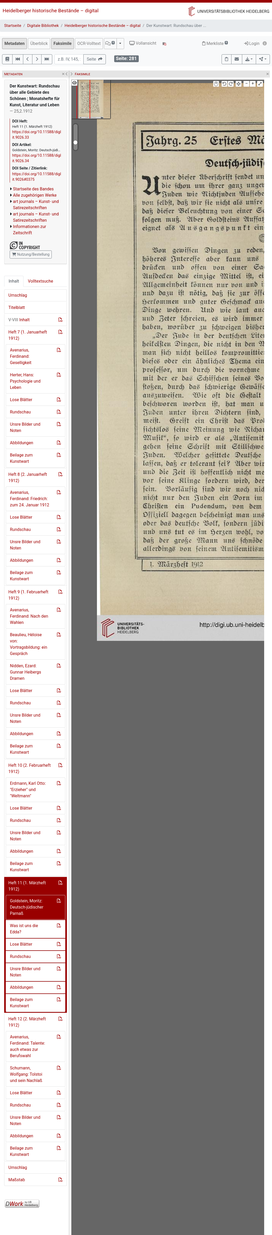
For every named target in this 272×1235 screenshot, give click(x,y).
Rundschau (20, 411)
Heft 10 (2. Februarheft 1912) (29, 768)
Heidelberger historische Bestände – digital (51, 11)
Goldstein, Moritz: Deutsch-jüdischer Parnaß (26, 907)
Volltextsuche (40, 281)
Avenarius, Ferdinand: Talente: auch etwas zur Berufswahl (27, 1046)
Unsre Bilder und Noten (25, 427)
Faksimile (63, 43)
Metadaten (14, 43)
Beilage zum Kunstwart (21, 458)
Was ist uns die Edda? (24, 928)
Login (251, 43)
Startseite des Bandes (33, 188)
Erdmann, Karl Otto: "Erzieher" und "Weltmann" (28, 789)
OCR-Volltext (89, 43)
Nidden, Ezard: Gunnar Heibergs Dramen (25, 672)
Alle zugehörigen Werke (35, 195)
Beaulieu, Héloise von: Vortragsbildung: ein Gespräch (28, 644)
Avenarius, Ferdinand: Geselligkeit (20, 356)
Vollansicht (142, 43)
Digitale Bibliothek (43, 25)
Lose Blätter (21, 399)
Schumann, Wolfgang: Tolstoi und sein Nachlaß (26, 1074)
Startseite (12, 25)
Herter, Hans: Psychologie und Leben (25, 381)
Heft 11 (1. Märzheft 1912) (27, 886)
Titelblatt (16, 307)
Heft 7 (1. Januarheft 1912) (27, 335)
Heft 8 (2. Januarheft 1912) (27, 477)
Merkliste (215, 43)
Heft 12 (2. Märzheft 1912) (27, 1022)
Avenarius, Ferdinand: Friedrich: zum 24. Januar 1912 (29, 498)
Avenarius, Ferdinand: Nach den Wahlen (29, 616)
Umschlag (17, 295)
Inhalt (14, 281)
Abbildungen (21, 442)
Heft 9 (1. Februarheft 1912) (28, 595)
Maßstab (16, 1179)
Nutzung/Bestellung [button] (30, 254)
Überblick (39, 43)
